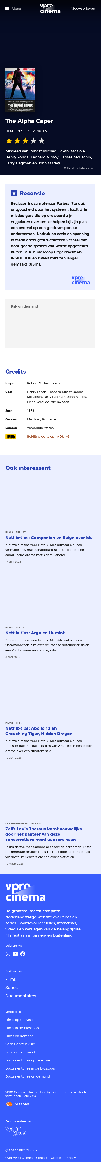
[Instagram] (8, 954)
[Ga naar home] (50, 8)
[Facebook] (22, 954)
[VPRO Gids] (15, 1131)
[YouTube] (15, 954)
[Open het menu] (13, 9)
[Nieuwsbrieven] (83, 9)
